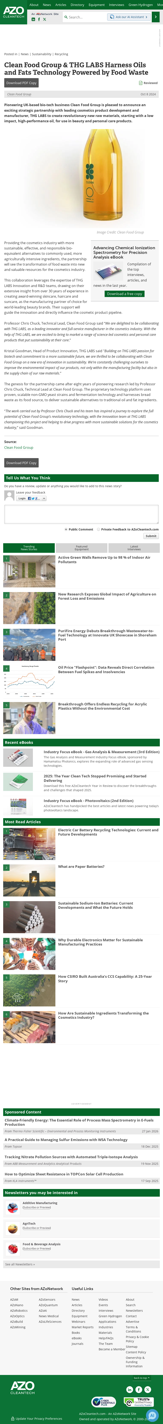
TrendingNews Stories (29, 548)
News (25, 54)
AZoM (14, 1299)
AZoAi (43, 1311)
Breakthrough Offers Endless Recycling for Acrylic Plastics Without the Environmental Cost (102, 706)
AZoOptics (17, 1316)
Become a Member (112, 1349)
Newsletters (134, 1311)
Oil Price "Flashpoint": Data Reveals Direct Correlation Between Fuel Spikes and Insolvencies (106, 669)
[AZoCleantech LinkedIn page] (33, 19)
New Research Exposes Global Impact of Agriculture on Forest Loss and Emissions (107, 596)
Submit (151, 536)
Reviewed (151, 83)
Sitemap (132, 1347)
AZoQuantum (48, 1305)
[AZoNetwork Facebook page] (39, 19)
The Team (106, 1344)
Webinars (78, 1322)
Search (131, 1305)
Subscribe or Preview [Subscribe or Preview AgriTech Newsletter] (37, 1228)
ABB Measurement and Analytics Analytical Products (47, 1164)
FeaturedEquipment (82, 548)
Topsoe (17, 1146)
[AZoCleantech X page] (147, 1389)
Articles (77, 1305)
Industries (106, 1327)
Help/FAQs (106, 1338)
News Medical (49, 1316)
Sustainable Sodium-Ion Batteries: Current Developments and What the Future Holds (95, 905)
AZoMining (17, 1327)
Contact (131, 1316)
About (130, 1299)
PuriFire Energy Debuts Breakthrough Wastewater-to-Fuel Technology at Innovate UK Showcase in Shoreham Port (107, 635)
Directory (78, 1311)
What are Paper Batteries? (81, 866)
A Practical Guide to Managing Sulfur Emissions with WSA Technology (66, 1139)
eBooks (77, 1338)
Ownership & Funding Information (135, 1362)
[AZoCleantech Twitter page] (44, 19)
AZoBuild (16, 1322)
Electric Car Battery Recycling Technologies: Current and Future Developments (108, 832)
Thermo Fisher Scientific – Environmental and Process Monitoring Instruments (64, 1131)
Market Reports (83, 1327)
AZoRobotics (19, 1311)
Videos (103, 1299)
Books (76, 1333)
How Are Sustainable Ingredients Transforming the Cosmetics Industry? (103, 1015)
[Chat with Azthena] (152, 1415)
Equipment (79, 1316)
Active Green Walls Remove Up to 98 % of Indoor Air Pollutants (104, 559)
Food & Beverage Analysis (41, 1244)
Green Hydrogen (110, 1316)
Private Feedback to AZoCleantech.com (130, 529)
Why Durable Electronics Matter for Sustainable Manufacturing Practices (100, 942)
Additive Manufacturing (40, 1203)
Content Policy (136, 1352)
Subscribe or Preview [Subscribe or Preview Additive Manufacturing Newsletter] (37, 1207)
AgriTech (29, 1223)
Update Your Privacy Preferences (36, 1419)
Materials (105, 1333)
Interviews (106, 1311)
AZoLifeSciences (50, 1322)
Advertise (132, 1322)
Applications (107, 1322)
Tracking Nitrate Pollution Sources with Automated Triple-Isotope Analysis (71, 1156)
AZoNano (16, 1305)
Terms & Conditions (133, 1329)
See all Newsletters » (20, 1264)
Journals (77, 1344)
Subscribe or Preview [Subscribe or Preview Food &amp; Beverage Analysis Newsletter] (37, 1248)
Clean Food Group (19, 94)
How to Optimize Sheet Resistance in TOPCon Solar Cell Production (64, 1174)
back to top (142, 1378)
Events (103, 1305)
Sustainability (41, 54)
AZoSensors (47, 1299)
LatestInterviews (134, 548)
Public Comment (81, 529)
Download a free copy (124, 293)
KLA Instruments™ (24, 1181)
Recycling (61, 54)
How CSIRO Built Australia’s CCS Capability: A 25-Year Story (105, 978)
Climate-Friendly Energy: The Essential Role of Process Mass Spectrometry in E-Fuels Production (79, 1122)
